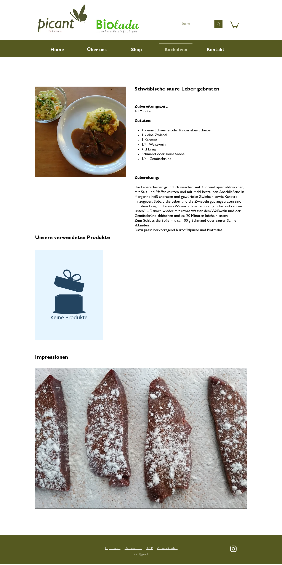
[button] (234, 24)
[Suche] (193, 24)
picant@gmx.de (141, 554)
